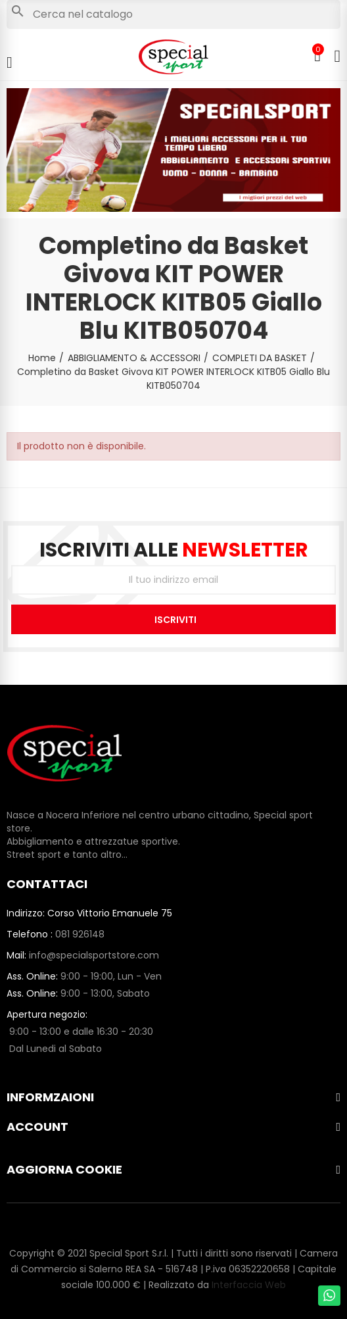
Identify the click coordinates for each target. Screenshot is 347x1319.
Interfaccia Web (249, 1284)
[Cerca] (173, 14)
